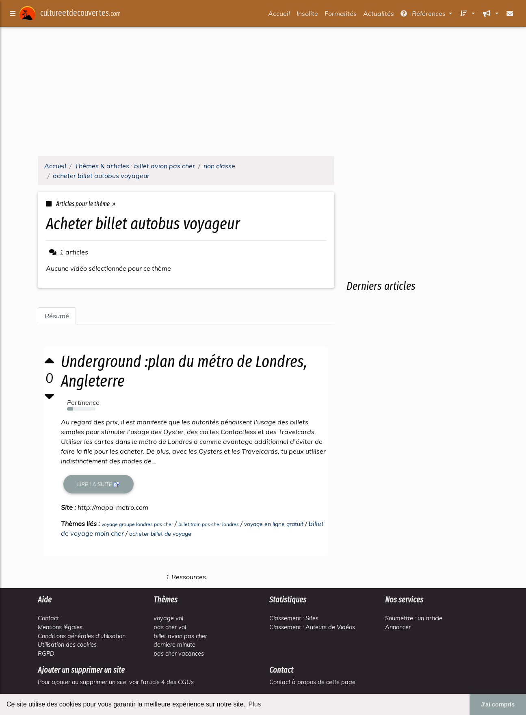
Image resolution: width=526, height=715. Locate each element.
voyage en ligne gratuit (273, 524)
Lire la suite (98, 484)
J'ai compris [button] (498, 704)
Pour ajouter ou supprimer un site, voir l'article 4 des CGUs (116, 682)
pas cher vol (170, 627)
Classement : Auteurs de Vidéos (312, 627)
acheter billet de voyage (160, 533)
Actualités (378, 15)
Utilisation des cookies (67, 644)
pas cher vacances (179, 653)
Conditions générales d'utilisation (82, 636)
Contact (48, 618)
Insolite (307, 15)
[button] (466, 15)
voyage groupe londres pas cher (137, 524)
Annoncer (398, 627)
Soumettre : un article (413, 618)
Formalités (341, 15)
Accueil (279, 15)
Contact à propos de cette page (312, 682)
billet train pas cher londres (208, 524)
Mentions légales (60, 627)
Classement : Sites (293, 618)
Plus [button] (254, 704)
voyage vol (168, 618)
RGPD (46, 653)
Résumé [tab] (57, 316)
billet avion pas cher (180, 636)
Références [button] (423, 15)
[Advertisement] (263, 93)
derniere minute (174, 644)
